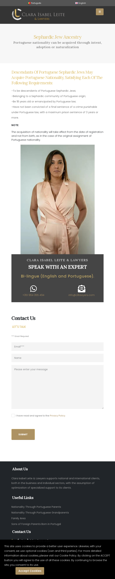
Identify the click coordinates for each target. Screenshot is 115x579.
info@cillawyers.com (82, 295)
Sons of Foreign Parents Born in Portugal (36, 524)
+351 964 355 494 (33, 295)
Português (34, 3)
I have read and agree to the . (41, 415)
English (80, 3)
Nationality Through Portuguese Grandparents (40, 512)
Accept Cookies (29, 571)
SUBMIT (23, 434)
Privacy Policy (57, 415)
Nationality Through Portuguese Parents (36, 507)
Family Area (18, 518)
